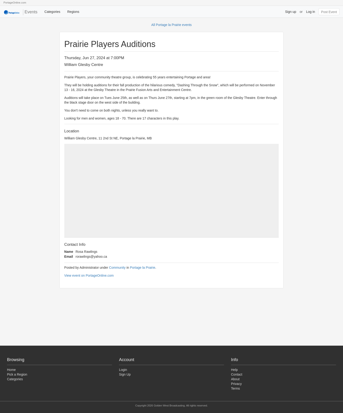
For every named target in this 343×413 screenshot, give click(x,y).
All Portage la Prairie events (171, 25)
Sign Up (125, 374)
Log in (310, 12)
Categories (52, 12)
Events (20, 12)
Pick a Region (17, 374)
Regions (73, 12)
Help (234, 370)
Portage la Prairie (142, 267)
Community (117, 267)
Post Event (329, 12)
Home (11, 370)
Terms (235, 388)
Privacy (236, 384)
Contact (236, 374)
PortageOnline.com (15, 2)
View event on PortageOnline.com (89, 275)
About (235, 379)
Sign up (290, 12)
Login (123, 370)
